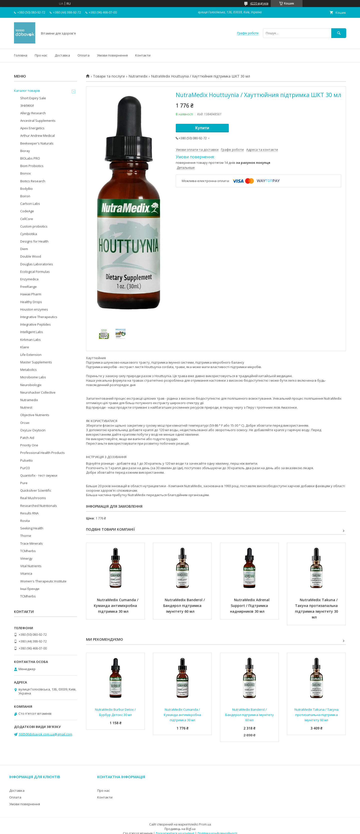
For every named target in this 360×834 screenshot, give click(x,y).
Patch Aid (27, 437)
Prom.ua (205, 824)
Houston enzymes (34, 309)
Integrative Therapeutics (38, 317)
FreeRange (28, 286)
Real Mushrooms (33, 498)
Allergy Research (33, 113)
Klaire (24, 347)
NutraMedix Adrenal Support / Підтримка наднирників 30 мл (250, 605)
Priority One (29, 445)
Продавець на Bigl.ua (180, 829)
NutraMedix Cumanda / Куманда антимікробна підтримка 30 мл (116, 605)
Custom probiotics (34, 226)
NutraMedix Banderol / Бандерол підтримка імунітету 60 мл (184, 605)
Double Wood (30, 256)
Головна (20, 55)
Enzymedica (29, 279)
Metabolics (28, 369)
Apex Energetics (32, 128)
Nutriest (26, 407)
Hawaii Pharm (30, 294)
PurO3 (25, 468)
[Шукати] (338, 33)
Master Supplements (36, 362)
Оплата (84, 55)
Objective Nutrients (34, 415)
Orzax (25, 422)
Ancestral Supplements (38, 120)
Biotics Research (32, 181)
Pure (24, 483)
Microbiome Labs (33, 377)
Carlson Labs (30, 203)
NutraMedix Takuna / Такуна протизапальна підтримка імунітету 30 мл (317, 608)
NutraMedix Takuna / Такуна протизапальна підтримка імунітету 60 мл (316, 714)
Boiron (25, 196)
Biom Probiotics (32, 166)
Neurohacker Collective (38, 392)
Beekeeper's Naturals (37, 143)
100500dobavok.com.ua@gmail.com (45, 734)
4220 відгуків (259, 3)
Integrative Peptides (35, 324)
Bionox (25, 173)
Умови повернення (112, 55)
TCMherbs (28, 551)
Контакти (142, 55)
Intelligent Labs (31, 332)
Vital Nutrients (31, 566)
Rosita (25, 520)
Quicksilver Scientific (35, 490)
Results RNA (29, 513)
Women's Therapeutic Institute (43, 581)
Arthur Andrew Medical (37, 135)
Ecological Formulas (35, 271)
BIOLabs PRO (30, 158)
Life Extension (31, 354)
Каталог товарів (27, 90)
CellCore (26, 219)
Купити (202, 128)
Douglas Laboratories (36, 264)
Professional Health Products (42, 452)
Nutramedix (138, 76)
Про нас (41, 55)
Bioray (25, 151)
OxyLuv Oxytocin (33, 430)
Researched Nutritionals (38, 505)
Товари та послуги (109, 76)
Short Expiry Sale (33, 98)
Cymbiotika (28, 234)
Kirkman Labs (30, 339)
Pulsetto (26, 460)
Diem (24, 249)
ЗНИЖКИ (27, 105)
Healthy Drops (31, 302)
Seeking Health (31, 528)
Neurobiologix (31, 385)
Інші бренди (29, 588)
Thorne (25, 535)
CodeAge (27, 211)
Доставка (62, 55)
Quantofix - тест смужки (38, 475)
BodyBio (26, 188)
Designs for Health (34, 241)
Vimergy (26, 558)
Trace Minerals (31, 543)
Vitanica (26, 573)
